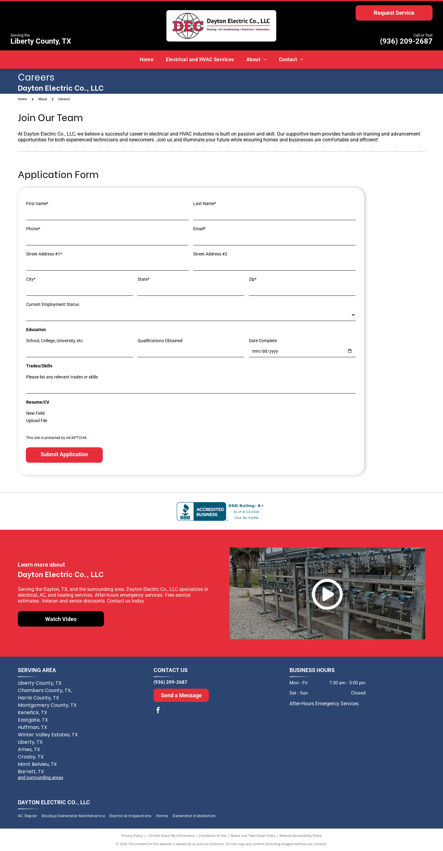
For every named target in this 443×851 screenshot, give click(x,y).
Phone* (33, 228)
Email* (199, 228)
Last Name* (204, 203)
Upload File (36, 420)
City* (30, 279)
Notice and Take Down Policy (253, 835)
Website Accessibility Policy (300, 835)
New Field (35, 413)
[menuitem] (147, 59)
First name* (37, 203)
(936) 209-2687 (406, 41)
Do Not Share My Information (172, 835)
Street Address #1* (44, 253)
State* (144, 279)
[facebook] (158, 711)
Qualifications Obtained (160, 340)
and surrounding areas (40, 777)
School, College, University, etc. (55, 340)
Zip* (253, 279)
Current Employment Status (52, 304)
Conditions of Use (213, 835)
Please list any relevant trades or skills (62, 376)
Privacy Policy (131, 835)
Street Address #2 (210, 253)
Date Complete (263, 340)
